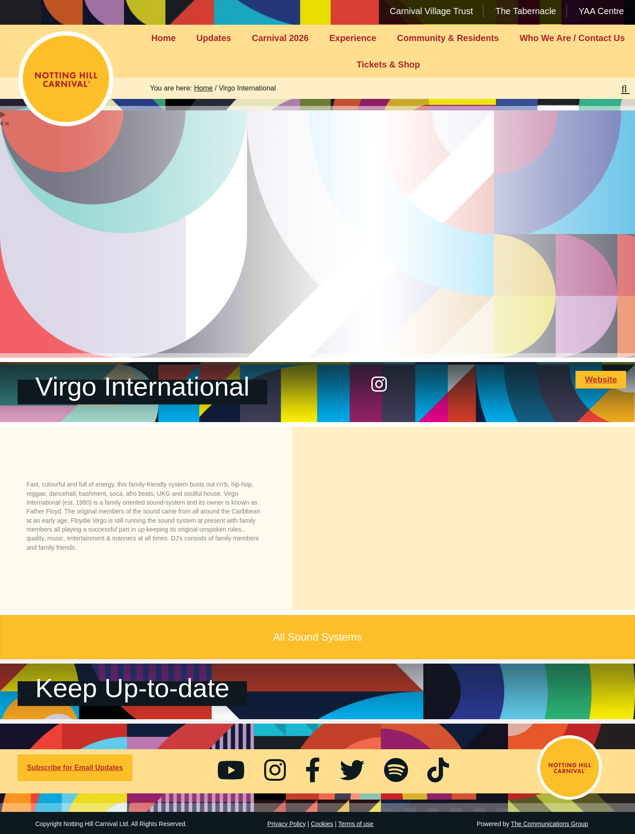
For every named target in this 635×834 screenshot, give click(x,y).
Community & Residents (448, 38)
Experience (353, 38)
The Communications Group (549, 823)
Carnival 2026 (280, 38)
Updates (213, 38)
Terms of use (356, 823)
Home (163, 38)
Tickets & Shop (388, 64)
